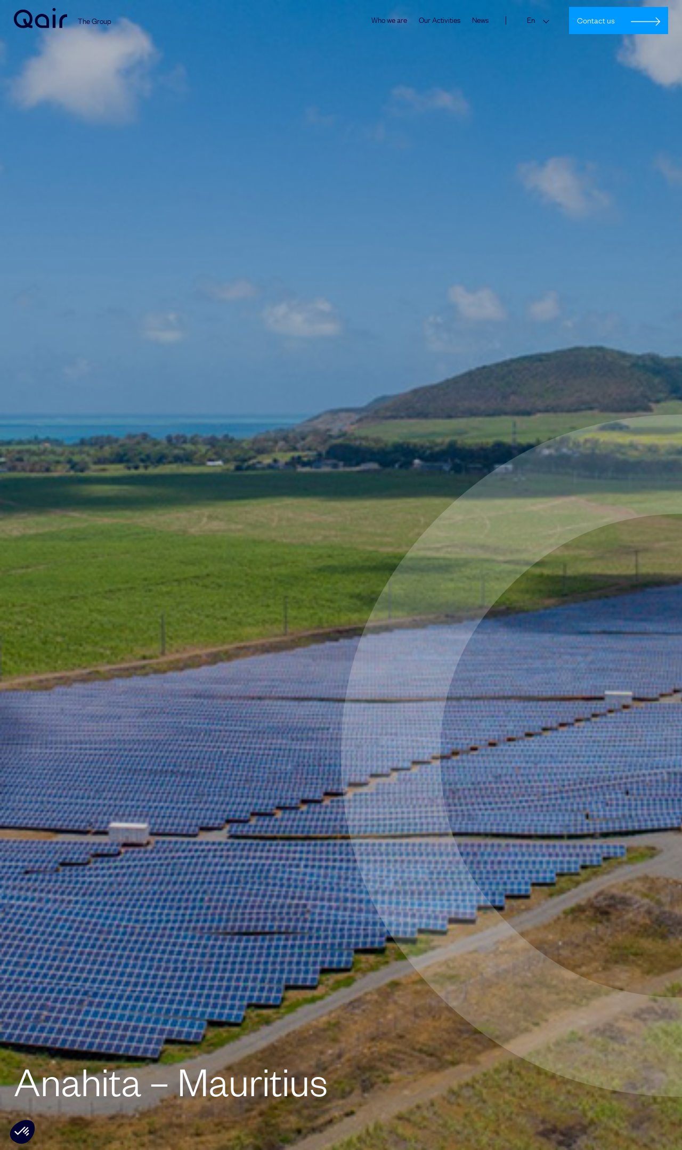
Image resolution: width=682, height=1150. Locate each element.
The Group (94, 21)
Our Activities (439, 20)
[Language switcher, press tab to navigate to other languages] (540, 20)
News (480, 20)
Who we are (389, 20)
